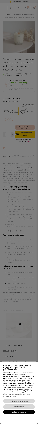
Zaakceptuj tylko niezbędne (19, 401)
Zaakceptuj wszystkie (19, 412)
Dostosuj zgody (19, 406)
